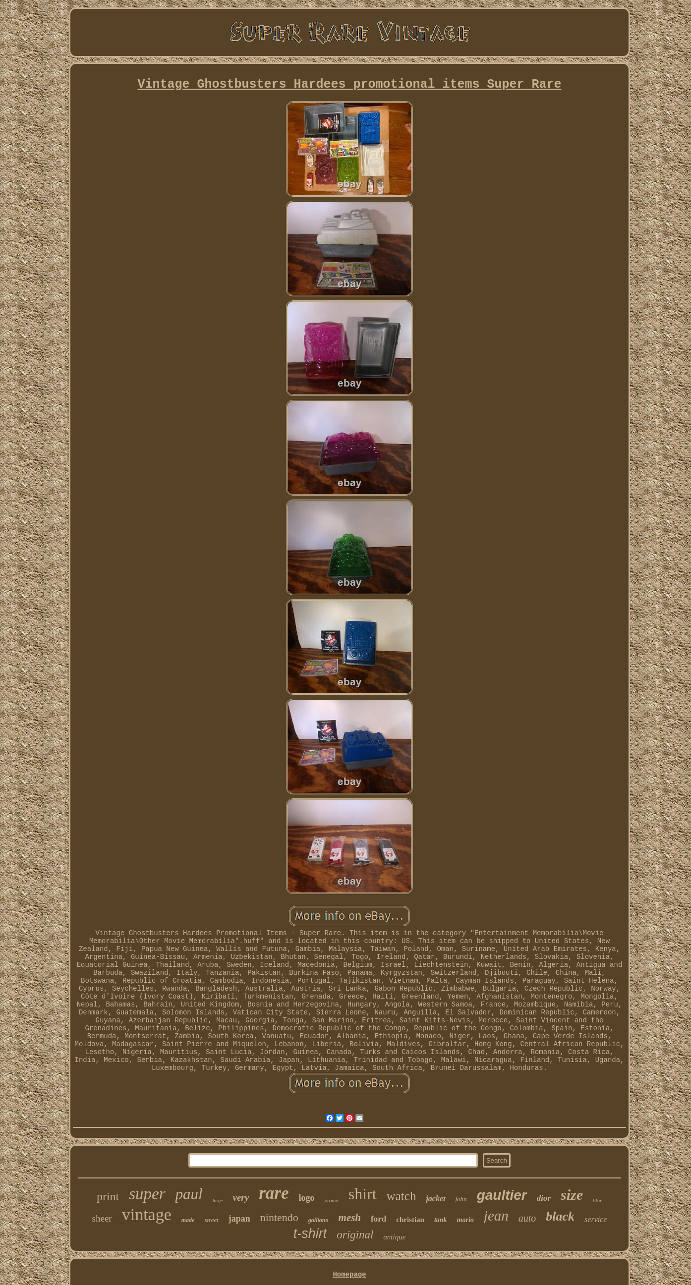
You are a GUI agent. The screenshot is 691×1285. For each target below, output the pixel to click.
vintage (147, 1214)
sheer (102, 1218)
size (572, 1194)
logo (306, 1198)
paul (189, 1194)
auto (527, 1218)
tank (440, 1220)
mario (465, 1220)
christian (410, 1220)
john (461, 1199)
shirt (362, 1194)
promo (331, 1200)
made (188, 1220)
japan (239, 1219)
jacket (435, 1198)
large (218, 1200)
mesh (350, 1218)
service (595, 1219)
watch (401, 1196)
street (211, 1220)
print (108, 1196)
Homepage (349, 1275)
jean (496, 1216)
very (240, 1197)
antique (394, 1237)
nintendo (279, 1217)
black (560, 1216)
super (147, 1194)
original (355, 1235)
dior (544, 1198)
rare (273, 1193)
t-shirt (310, 1233)
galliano (318, 1220)
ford (378, 1219)
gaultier (502, 1195)
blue (597, 1200)
